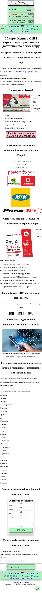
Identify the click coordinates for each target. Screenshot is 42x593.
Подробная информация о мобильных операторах (21, 134)
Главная (15, 583)
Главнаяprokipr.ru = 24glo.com (21, 3)
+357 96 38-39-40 (19, 15)
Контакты (26, 583)
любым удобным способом (15, 561)
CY (10, 26)
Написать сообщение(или (17, 21)
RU (30, 26)
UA (10, 29)
